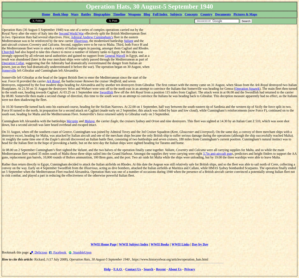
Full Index (160, 14)
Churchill (8, 52)
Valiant (128, 41)
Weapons (134, 14)
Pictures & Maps (245, 14)
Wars (74, 14)
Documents (223, 14)
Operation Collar (13, 63)
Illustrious (81, 41)
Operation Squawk (247, 88)
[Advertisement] (223, 53)
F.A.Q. (118, 269)
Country (206, 14)
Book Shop (60, 14)
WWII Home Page (104, 244)
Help (107, 269)
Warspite (72, 121)
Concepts (191, 14)
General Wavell (115, 55)
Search (148, 269)
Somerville (9, 70)
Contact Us (133, 269)
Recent (161, 269)
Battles (86, 14)
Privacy (189, 269)
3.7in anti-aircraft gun (217, 153)
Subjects (176, 14)
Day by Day (200, 244)
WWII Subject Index (133, 244)
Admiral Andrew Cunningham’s (92, 37)
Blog (147, 14)
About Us (174, 269)
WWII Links (181, 244)
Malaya (90, 121)
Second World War (71, 33)
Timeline (119, 14)
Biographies (102, 14)
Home (46, 14)
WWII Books (160, 244)
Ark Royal (53, 81)
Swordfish (106, 92)
